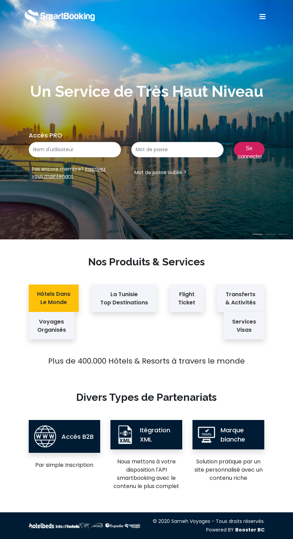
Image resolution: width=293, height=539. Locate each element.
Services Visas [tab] (244, 326)
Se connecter (250, 151)
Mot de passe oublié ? (160, 172)
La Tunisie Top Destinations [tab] (124, 298)
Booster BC (250, 529)
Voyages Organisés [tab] (51, 326)
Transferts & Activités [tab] (240, 298)
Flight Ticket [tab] (186, 298)
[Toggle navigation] (262, 17)
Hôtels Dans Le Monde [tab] (53, 298)
